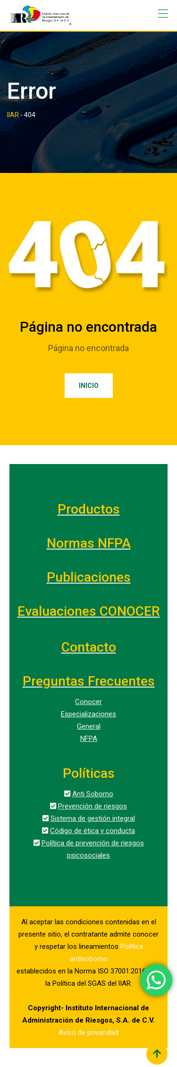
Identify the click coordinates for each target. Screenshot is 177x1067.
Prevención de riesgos (92, 806)
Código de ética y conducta (92, 830)
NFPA (88, 738)
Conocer (88, 701)
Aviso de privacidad (88, 1032)
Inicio (89, 385)
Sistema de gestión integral (93, 818)
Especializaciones (88, 714)
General (89, 726)
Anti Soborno (92, 794)
